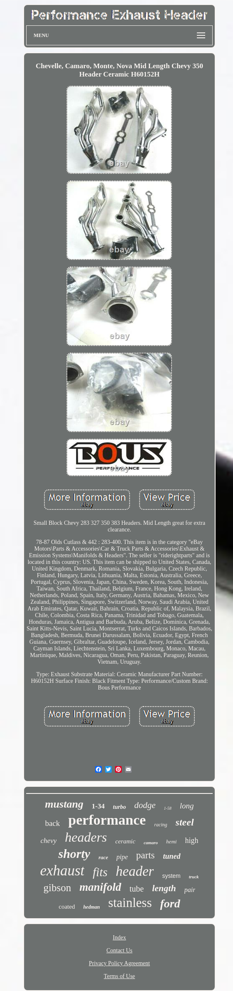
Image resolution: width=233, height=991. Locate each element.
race (103, 857)
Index (119, 937)
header (135, 871)
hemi (171, 841)
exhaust (62, 870)
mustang (64, 804)
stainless (130, 902)
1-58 (167, 808)
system (171, 875)
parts (145, 855)
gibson (57, 887)
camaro (151, 842)
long (187, 805)
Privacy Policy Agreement (119, 963)
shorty (74, 853)
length (164, 888)
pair (190, 889)
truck (194, 876)
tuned (172, 856)
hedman (91, 907)
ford (170, 903)
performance (107, 820)
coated (67, 906)
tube (137, 888)
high (191, 840)
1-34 (98, 806)
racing (160, 825)
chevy (49, 841)
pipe (122, 856)
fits (100, 872)
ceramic (125, 841)
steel (185, 822)
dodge (144, 805)
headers (86, 837)
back (52, 823)
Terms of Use (119, 976)
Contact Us (119, 950)
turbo (119, 807)
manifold (100, 887)
